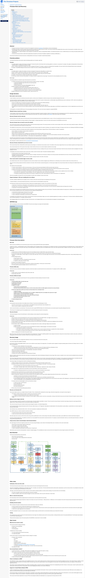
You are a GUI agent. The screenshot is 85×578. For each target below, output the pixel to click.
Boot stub (12, 242)
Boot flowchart (14, 32)
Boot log (11, 301)
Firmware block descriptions (17, 240)
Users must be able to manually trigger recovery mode (21, 158)
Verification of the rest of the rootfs (18, 34)
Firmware (12, 62)
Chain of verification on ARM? (17, 41)
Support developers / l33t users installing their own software (22, 177)
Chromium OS (12, 4)
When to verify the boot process (17, 35)
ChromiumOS (2, 5)
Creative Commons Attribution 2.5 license (4, 15)
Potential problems (15, 58)
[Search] (80, 2)
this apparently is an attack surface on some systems (26, 544)
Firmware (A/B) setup (14, 266)
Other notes (13, 33)
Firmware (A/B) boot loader (15, 275)
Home (1, 3)
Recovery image (14, 28)
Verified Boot (41, 48)
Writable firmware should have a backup (18, 111)
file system (50, 114)
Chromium (2, 4)
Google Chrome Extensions (3, 12)
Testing (14, 37)
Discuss (2, 8)
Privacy (2, 18)
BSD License (3, 17)
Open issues (14, 38)
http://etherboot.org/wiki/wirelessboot (32, 140)
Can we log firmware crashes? (17, 40)
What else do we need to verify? (17, 39)
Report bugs (2, 7)
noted (6, 14)
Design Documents (18, 4)
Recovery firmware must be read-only (17, 116)
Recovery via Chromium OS (17, 29)
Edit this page (4, 20)
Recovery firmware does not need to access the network (21, 122)
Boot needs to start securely (15, 96)
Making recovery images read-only (17, 399)
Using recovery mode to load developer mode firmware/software (22, 31)
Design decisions (14, 93)
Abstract (12, 46)
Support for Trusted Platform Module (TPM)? (19, 42)
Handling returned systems (16, 36)
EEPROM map (13, 201)
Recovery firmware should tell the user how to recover (21, 142)
